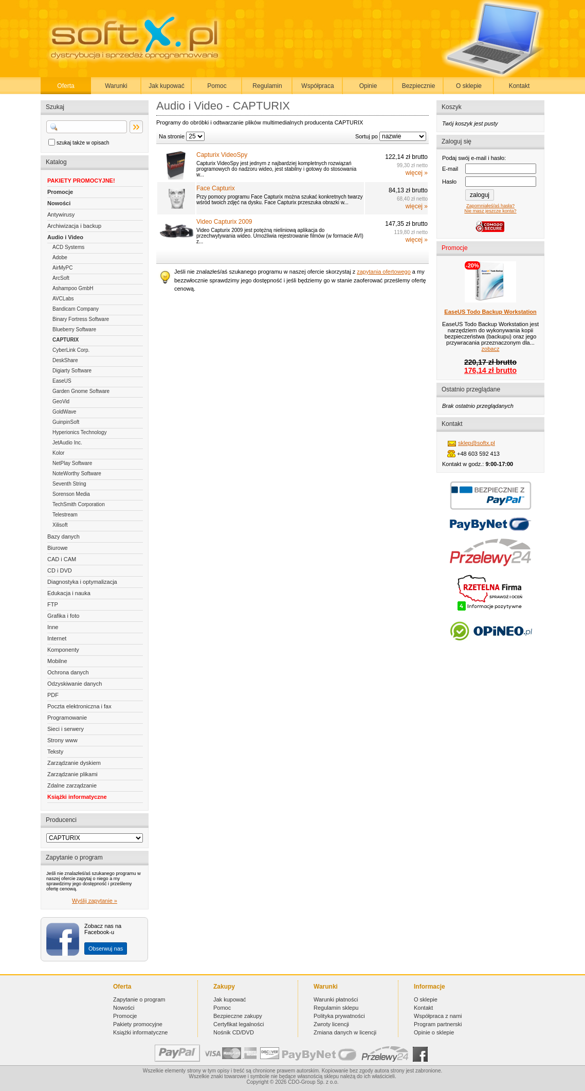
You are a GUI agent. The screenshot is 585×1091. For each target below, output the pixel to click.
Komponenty (63, 650)
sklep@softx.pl (476, 443)
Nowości (58, 203)
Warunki (116, 86)
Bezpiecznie (418, 86)
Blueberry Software (74, 329)
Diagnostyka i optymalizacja (82, 582)
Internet (56, 638)
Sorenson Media (71, 494)
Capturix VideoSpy (221, 154)
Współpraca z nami (438, 1016)
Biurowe (57, 548)
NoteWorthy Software (76, 473)
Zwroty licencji (331, 1024)
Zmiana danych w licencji (345, 1032)
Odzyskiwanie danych (74, 684)
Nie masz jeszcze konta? (490, 210)
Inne (52, 627)
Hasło (449, 181)
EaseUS (61, 381)
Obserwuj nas (105, 948)
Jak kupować (166, 86)
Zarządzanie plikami (72, 774)
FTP (52, 604)
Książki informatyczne (77, 797)
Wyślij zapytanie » (94, 901)
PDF (53, 695)
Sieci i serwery (65, 729)
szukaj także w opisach (83, 143)
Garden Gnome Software (80, 391)
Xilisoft (59, 525)
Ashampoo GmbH (72, 288)
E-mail (450, 169)
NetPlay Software (72, 463)
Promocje (60, 192)
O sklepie (469, 86)
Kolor (58, 453)
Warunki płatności (336, 999)
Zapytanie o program (139, 999)
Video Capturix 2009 (224, 221)
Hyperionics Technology (79, 432)
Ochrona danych (68, 672)
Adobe (59, 257)
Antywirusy (61, 214)
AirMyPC (62, 268)
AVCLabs (63, 298)
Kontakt (519, 86)
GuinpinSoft (65, 422)
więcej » (417, 172)
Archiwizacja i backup (74, 226)
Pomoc (216, 86)
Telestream (65, 514)
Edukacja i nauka (68, 593)
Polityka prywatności (339, 1016)
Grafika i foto (63, 616)
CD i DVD (59, 570)
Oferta (65, 86)
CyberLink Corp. (70, 350)
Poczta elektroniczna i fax (79, 706)
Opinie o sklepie (434, 1032)
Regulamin (267, 86)
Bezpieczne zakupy (237, 1016)
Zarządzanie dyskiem (74, 763)
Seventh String (69, 484)
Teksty (55, 751)
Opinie (368, 86)
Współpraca (317, 86)
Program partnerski (438, 1024)
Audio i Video (65, 237)
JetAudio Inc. (67, 442)
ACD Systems (68, 247)
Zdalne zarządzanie (72, 785)
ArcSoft (60, 278)
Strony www (62, 740)
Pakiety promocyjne (137, 1024)
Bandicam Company (75, 309)
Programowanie (67, 717)
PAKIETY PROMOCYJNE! (81, 180)
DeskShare (65, 360)
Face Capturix (215, 188)
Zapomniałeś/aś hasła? (490, 205)
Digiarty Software (72, 370)
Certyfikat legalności (238, 1024)
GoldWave (64, 412)
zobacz (491, 349)
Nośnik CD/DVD (233, 1032)
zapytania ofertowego (384, 272)
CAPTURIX (65, 340)
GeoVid (60, 401)
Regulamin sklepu (336, 1008)
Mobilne (57, 661)
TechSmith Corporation (78, 504)
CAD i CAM (61, 559)
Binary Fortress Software (80, 319)
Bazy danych (63, 536)
